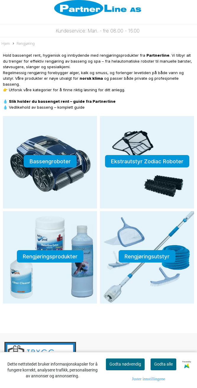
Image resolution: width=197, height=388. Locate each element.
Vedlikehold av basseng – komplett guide (47, 107)
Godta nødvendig (125, 364)
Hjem (5, 43)
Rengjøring (24, 43)
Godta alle (163, 364)
